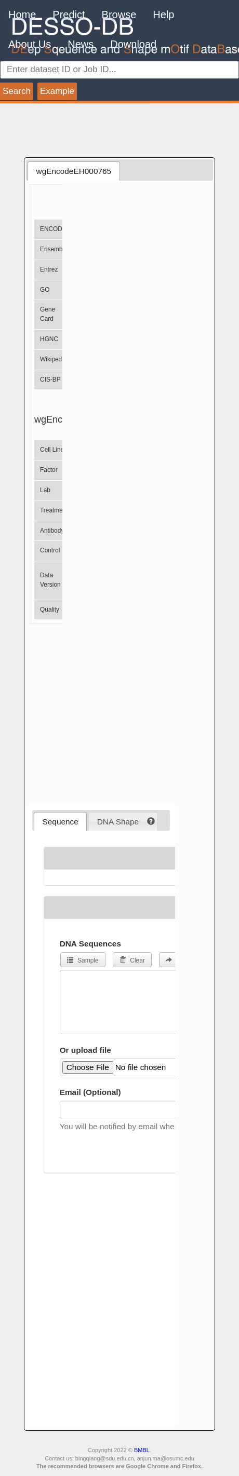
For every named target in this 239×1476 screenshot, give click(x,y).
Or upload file (85, 1050)
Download (133, 44)
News (81, 44)
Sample (83, 960)
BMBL (142, 1450)
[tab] (74, 170)
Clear (132, 960)
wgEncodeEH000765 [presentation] (74, 171)
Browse (119, 14)
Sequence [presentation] (60, 821)
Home (22, 14)
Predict (68, 14)
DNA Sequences (90, 943)
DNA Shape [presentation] (118, 821)
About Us (29, 44)
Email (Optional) (90, 1092)
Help (163, 14)
